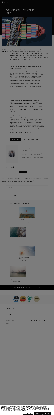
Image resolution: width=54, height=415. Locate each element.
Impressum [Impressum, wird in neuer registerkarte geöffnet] (24, 411)
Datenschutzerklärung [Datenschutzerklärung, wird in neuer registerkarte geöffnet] (17, 411)
